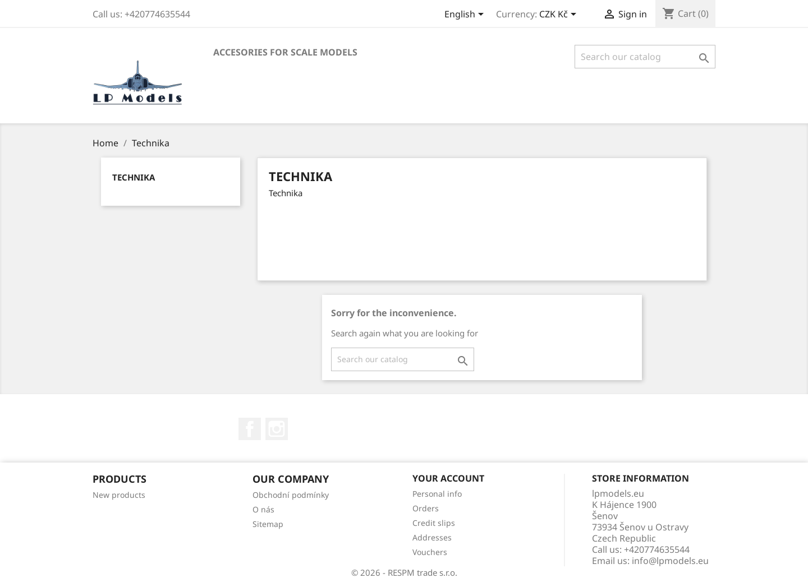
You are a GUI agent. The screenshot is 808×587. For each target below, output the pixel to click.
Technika (133, 177)
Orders (425, 508)
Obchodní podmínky (290, 494)
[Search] (645, 56)
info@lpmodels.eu (670, 560)
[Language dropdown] (466, 15)
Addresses (432, 537)
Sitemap (267, 524)
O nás (263, 509)
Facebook (249, 429)
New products (119, 494)
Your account (448, 478)
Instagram (276, 429)
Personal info (437, 493)
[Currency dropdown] (559, 15)
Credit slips (433, 522)
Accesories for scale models (285, 52)
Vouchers (429, 552)
